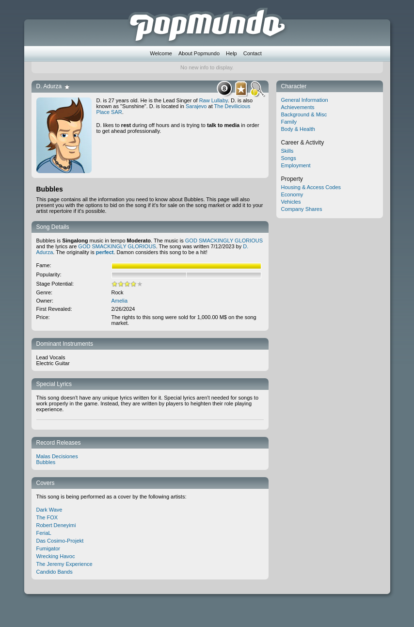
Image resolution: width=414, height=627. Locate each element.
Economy (292, 194)
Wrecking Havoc (55, 556)
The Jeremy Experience (64, 564)
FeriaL (43, 533)
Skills (287, 151)
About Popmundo (199, 53)
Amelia (119, 301)
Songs (288, 158)
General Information (304, 100)
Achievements (298, 107)
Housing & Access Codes (311, 187)
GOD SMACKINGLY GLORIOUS (224, 240)
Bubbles (46, 462)
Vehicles (291, 202)
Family (289, 122)
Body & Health (298, 129)
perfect (105, 252)
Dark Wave (49, 510)
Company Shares (301, 209)
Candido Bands (54, 572)
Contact (252, 53)
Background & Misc (304, 114)
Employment (296, 165)
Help (231, 53)
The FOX (47, 517)
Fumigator (48, 548)
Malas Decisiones (57, 456)
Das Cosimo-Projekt (60, 541)
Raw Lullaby (213, 100)
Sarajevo (196, 106)
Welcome (161, 53)
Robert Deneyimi (56, 525)
